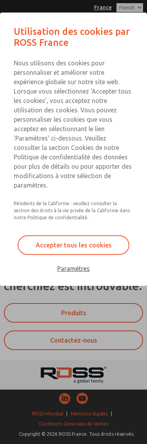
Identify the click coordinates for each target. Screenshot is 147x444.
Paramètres (73, 268)
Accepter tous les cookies (74, 245)
